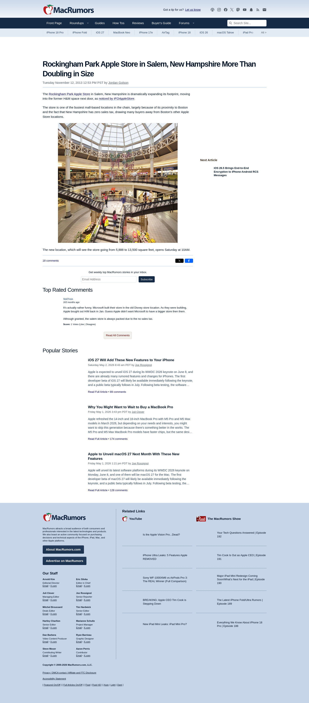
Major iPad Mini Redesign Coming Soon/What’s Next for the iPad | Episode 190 (241, 579)
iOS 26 (204, 32)
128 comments (118, 490)
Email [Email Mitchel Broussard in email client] (45, 614)
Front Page (54, 23)
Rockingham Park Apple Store (69, 94)
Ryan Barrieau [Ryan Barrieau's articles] (84, 635)
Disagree (90, 324)
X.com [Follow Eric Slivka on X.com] (87, 586)
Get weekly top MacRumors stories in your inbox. (118, 272)
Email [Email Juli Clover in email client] (45, 600)
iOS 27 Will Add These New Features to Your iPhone (131, 360)
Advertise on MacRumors (64, 561)
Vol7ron (68, 299)
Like (82, 324)
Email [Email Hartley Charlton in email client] (45, 627)
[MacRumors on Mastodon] (238, 10)
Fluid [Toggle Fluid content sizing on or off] (87, 685)
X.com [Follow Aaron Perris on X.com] (87, 655)
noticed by (116, 98)
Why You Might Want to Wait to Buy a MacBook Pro (130, 407)
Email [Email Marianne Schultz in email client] (79, 627)
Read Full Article (98, 391)
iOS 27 (100, 32)
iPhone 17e (146, 32)
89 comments (118, 391)
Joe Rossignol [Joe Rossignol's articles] (84, 593)
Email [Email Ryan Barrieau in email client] (79, 641)
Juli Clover (138, 411)
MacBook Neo (121, 32)
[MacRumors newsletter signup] (264, 10)
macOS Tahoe (225, 32)
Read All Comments (118, 335)
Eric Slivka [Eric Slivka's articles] (82, 579)
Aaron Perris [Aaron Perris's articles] (83, 649)
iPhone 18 (184, 32)
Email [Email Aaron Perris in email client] (79, 655)
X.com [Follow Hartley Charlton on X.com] (53, 627)
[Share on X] (179, 261)
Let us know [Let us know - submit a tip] (193, 9)
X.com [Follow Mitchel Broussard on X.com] (53, 614)
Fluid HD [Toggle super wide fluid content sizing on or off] (96, 685)
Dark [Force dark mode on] (119, 685)
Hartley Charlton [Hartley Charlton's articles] (51, 621)
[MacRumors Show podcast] (212, 10)
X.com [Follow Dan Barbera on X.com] (53, 641)
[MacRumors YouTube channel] (245, 10)
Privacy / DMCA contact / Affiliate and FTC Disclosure (69, 672)
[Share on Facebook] (189, 261)
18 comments (51, 260)
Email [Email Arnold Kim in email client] (45, 586)
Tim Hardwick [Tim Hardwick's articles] (83, 607)
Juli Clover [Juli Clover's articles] (48, 593)
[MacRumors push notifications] (251, 10)
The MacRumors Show (224, 518)
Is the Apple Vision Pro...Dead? (161, 534)
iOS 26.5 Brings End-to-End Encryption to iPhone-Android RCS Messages (236, 171)
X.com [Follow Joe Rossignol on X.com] (87, 600)
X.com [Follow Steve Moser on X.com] (53, 655)
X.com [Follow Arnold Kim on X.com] (53, 586)
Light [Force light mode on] (113, 685)
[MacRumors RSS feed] (258, 10)
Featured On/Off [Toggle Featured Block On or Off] (52, 685)
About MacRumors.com (63, 549)
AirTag (165, 32)
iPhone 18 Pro (55, 32)
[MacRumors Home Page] (68, 10)
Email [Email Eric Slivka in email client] (79, 586)
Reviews (138, 23)
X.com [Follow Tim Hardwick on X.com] (87, 614)
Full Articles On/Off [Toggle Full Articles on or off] (72, 685)
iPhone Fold (80, 32)
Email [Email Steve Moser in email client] (45, 655)
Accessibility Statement (54, 678)
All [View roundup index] (264, 32)
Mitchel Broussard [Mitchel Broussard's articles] (53, 607)
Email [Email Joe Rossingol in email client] (79, 600)
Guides (100, 23)
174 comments (118, 438)
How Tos (118, 23)
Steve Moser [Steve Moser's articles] (49, 649)
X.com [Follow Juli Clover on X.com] (53, 600)
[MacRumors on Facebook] (226, 10)
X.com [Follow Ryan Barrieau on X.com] (87, 641)
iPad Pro (248, 32)
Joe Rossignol (143, 365)
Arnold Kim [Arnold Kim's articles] (49, 579)
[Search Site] (247, 23)
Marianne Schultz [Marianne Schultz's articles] (85, 621)
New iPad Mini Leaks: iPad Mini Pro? (165, 624)
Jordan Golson (118, 82)
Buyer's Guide (161, 23)
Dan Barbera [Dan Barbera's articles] (49, 635)
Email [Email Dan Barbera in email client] (45, 641)
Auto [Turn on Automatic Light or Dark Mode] (106, 685)
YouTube (135, 518)
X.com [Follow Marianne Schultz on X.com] (87, 627)
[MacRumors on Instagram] (219, 10)
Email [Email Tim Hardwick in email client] (79, 614)
